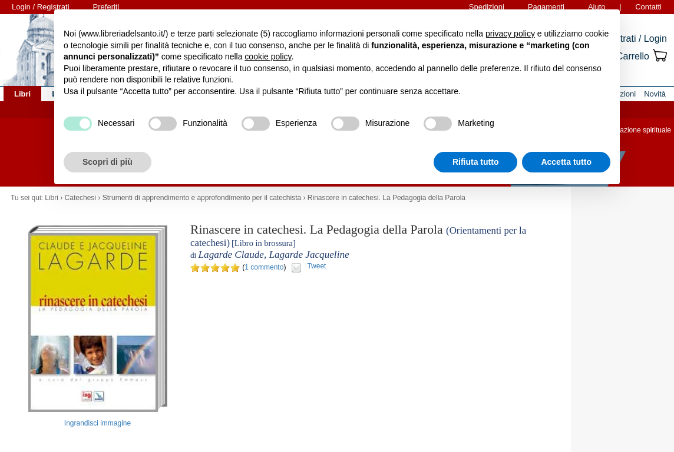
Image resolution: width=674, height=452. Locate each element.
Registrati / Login (631, 39)
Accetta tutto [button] (566, 162)
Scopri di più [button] (107, 162)
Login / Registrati (41, 6)
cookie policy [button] (268, 56)
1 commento (264, 267)
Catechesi (80, 198)
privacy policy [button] (510, 33)
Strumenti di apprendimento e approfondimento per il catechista (202, 198)
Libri (51, 198)
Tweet (316, 266)
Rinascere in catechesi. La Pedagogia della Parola (386, 198)
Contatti (648, 6)
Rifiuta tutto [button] (475, 162)
